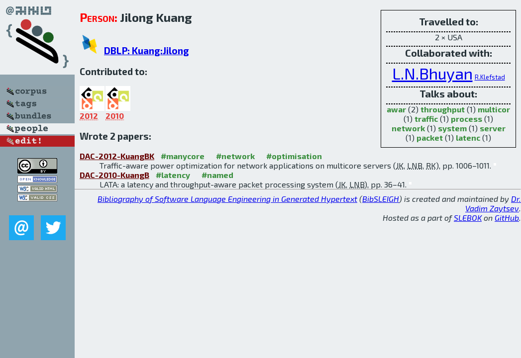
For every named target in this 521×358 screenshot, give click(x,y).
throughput (442, 109)
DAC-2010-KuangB (114, 174)
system (452, 128)
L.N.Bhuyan (432, 73)
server (493, 128)
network (408, 128)
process (466, 118)
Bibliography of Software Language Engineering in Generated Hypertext (227, 198)
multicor (494, 109)
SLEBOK (468, 217)
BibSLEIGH (380, 198)
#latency (173, 174)
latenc (468, 137)
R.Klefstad (490, 77)
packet (430, 137)
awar (396, 109)
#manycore (183, 156)
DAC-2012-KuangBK (117, 156)
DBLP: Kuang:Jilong (146, 50)
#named (217, 174)
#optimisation (294, 156)
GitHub (507, 217)
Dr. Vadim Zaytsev (493, 203)
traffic (426, 118)
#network (235, 156)
